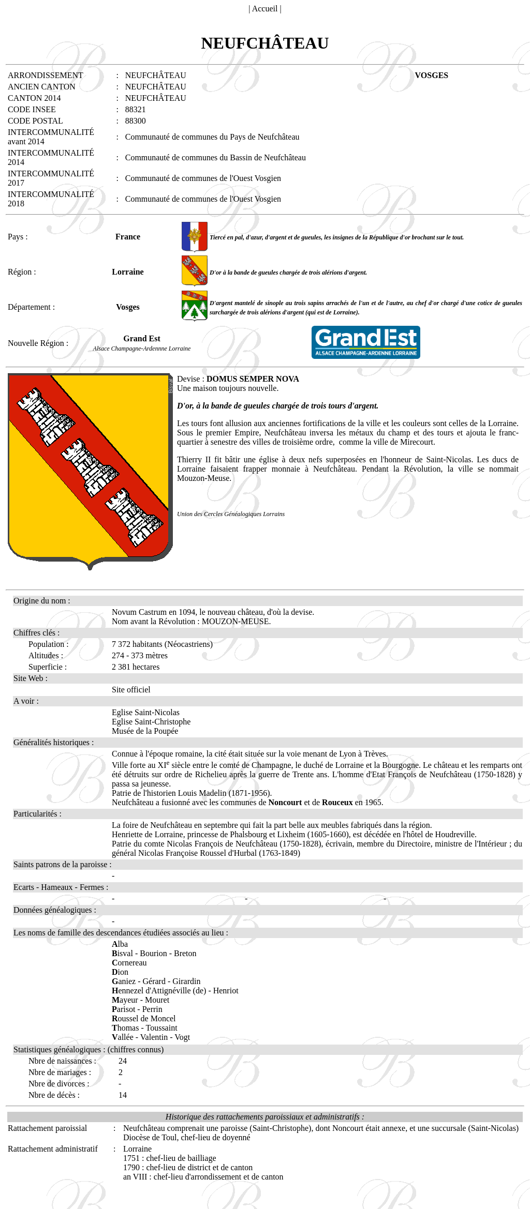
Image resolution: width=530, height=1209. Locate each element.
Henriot (226, 990)
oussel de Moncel (144, 1018)
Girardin (186, 981)
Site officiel (131, 689)
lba (120, 944)
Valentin (154, 1037)
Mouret (157, 999)
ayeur (125, 999)
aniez (124, 981)
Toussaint (162, 1027)
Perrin (152, 1009)
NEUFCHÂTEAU (155, 86)
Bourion (153, 953)
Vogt (182, 1037)
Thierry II (195, 459)
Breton (185, 953)
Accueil (265, 8)
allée (123, 1037)
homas (125, 1027)
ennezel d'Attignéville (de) (159, 990)
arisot (123, 1009)
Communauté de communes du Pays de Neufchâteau (212, 136)
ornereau (129, 962)
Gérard (154, 981)
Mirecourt (416, 441)
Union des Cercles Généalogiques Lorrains (231, 514)
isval (122, 953)
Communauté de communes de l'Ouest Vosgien (203, 178)
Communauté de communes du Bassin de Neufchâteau (215, 157)
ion (120, 972)
